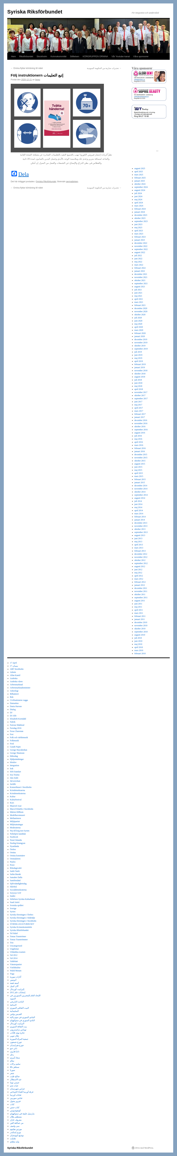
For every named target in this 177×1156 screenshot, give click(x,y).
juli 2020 (138, 317)
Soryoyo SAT (15, 893)
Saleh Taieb (15, 871)
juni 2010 (138, 641)
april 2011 (138, 610)
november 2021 (140, 277)
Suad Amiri (15, 902)
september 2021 (141, 283)
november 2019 (140, 342)
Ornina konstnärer (17, 855)
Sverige (13, 908)
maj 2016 (138, 439)
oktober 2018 (140, 373)
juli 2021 (138, 289)
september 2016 (141, 429)
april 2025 (138, 171)
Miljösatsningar (16, 824)
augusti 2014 (139, 498)
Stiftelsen (74, 56)
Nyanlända (14, 846)
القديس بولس (16, 1014)
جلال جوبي (14, 1036)
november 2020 (140, 311)
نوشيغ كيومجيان (17, 1135)
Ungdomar (14, 949)
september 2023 (141, 221)
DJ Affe (13, 715)
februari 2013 (140, 551)
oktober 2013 (140, 529)
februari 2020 (140, 333)
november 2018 (140, 370)
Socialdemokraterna (18, 890)
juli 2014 (138, 501)
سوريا (12, 1070)
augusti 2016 (139, 433)
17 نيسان (14, 666)
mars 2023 (138, 234)
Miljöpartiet (15, 821)
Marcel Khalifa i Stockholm (21, 809)
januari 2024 (139, 212)
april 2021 (138, 299)
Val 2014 (13, 958)
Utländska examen (17, 952)
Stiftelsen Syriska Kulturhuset (22, 899)
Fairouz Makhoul (17, 725)
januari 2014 (139, 520)
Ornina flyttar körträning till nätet (27, 68)
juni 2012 (138, 569)
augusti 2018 (139, 377)
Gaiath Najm (15, 747)
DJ (11, 712)
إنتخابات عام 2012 (17, 992)
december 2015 (140, 454)
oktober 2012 (140, 560)
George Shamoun (17, 753)
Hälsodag (14, 756)
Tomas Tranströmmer (19, 939)
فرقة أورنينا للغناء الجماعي (21, 1092)
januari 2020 (139, 336)
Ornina (13, 852)
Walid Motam (15, 970)
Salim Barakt (15, 874)
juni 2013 (138, 538)
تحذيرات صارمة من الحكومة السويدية (104, 68)
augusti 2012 (139, 566)
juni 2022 (138, 258)
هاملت (13, 1138)
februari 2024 (140, 209)
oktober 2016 (140, 426)
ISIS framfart (15, 771)
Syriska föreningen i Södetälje (22, 918)
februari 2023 (140, 237)
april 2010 (138, 647)
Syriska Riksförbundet (34, 12)
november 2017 (140, 392)
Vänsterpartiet (16, 964)
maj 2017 (138, 405)
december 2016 (140, 420)
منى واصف (14, 1126)
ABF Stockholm (17, 669)
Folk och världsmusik (19, 737)
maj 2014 (138, 507)
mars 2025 (138, 174)
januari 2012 (139, 585)
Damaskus (14, 703)
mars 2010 (138, 650)
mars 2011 (138, 613)
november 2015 (140, 457)
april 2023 (138, 230)
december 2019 (140, 339)
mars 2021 (138, 302)
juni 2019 (138, 355)
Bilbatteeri (14, 694)
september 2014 (141, 495)
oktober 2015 (140, 460)
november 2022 (140, 246)
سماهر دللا (14, 1067)
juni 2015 (138, 467)
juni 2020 (138, 321)
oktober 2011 (139, 594)
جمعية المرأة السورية (19, 1039)
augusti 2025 (139, 168)
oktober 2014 (140, 492)
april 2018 (138, 389)
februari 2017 (140, 414)
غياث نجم (14, 1085)
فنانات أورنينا (15, 1095)
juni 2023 (138, 224)
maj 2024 (138, 199)
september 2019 (141, 349)
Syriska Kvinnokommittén (21, 927)
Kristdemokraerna (17, 790)
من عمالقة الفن (16, 1123)
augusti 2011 (139, 600)
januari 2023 (139, 240)
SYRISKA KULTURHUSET (22, 924)
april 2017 (138, 408)
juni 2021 (138, 293)
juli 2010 (138, 638)
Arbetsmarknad (16, 684)
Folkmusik (14, 740)
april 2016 (138, 442)
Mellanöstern (15, 818)
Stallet (12, 896)
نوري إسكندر (15, 1132)
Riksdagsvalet (16, 868)
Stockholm (42, 56)
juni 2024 (138, 196)
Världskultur (15, 967)
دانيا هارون (14, 1051)
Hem (13, 56)
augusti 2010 (139, 635)
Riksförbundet (26, 56)
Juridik (13, 784)
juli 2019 (138, 352)
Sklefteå (13, 886)
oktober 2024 (140, 184)
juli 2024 (138, 193)
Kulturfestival (16, 799)
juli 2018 (138, 380)
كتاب (12, 1104)
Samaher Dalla (16, 877)
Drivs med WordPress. (144, 1148)
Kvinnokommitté (58, 56)
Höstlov (13, 762)
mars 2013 (138, 548)
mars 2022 (138, 265)
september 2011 (141, 597)
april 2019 (138, 361)
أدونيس (13, 980)
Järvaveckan (15, 781)
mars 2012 (138, 579)
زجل (12, 1054)
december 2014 (140, 485)
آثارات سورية (15, 977)
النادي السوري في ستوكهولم (22, 1020)
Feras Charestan (16, 731)
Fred (12, 743)
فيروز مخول (15, 1101)
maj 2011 (138, 607)
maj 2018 (138, 386)
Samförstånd (15, 880)
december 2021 (140, 274)
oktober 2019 (140, 345)
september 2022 (141, 249)
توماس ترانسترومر (18, 1030)
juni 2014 (138, 504)
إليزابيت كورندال (17, 989)
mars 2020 (138, 330)
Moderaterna (15, 827)
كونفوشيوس (15, 1110)
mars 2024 (138, 206)
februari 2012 (140, 582)
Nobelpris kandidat (18, 834)
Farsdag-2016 (15, 728)
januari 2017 (139, 417)
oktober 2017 (140, 395)
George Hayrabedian (18, 750)
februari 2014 (140, 516)
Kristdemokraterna (18, 793)
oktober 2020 (140, 314)
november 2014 (140, 488)
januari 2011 (139, 619)
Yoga (12, 974)
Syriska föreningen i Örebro (21, 914)
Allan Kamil (15, 675)
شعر (12, 1073)
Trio (11, 942)
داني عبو (13, 1048)
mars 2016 (138, 445)
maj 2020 (138, 324)
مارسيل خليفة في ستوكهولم (22, 1113)
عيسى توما (14, 1082)
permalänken (72, 181)
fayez (37, 79)
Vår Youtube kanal (120, 56)
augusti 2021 (139, 286)
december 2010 (140, 622)
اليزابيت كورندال (17, 1023)
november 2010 (140, 625)
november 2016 (140, 423)
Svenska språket (17, 905)
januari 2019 (139, 367)
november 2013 (140, 526)
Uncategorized (16, 946)
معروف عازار (15, 1120)
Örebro (13, 849)
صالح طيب (15, 1076)
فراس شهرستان (17, 1089)
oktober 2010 (140, 628)
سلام (12, 1061)
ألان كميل (14, 986)
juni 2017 (138, 401)
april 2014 (138, 510)
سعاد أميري (15, 1057)
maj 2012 (138, 572)
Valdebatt (14, 961)
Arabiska (13, 678)
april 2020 (138, 327)
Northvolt (14, 837)
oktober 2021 (140, 280)
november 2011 (140, 591)
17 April (13, 663)
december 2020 (140, 308)
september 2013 (141, 532)
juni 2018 (138, 383)
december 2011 (140, 588)
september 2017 (141, 398)
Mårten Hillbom (17, 812)
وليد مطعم (14, 1141)
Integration (14, 765)
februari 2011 (140, 616)
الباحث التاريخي (17, 1002)
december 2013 (140, 523)
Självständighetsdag (18, 883)
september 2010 (141, 632)
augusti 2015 (139, 464)
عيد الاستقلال (15, 1079)
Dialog (13, 709)
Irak (11, 768)
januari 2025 (139, 181)
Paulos (13, 862)
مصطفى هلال (16, 1117)
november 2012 (140, 557)
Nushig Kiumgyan (17, 843)
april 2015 (138, 473)
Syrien (12, 911)
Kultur (12, 796)
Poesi (12, 865)
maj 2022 (138, 261)
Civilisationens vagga (19, 700)
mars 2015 (138, 476)
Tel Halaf (14, 933)
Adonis (13, 672)
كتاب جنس (14, 1107)
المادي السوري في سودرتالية (22, 1017)
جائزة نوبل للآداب (17, 1033)
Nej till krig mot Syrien (19, 831)
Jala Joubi (14, 778)
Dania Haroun (16, 706)
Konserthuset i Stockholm (21, 787)
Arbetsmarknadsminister (20, 687)
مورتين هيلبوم (16, 1129)
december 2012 (140, 554)
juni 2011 (138, 604)
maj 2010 (138, 644)
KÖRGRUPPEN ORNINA (95, 56)
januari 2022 (139, 271)
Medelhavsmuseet (17, 815)
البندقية (13, 1005)
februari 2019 (140, 364)
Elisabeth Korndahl (18, 719)
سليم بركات (15, 1064)
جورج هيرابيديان (17, 1045)
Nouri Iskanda (16, 840)
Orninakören (15, 858)
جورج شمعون (16, 1042)
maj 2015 (138, 470)
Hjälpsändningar (17, 759)
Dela (23, 174)
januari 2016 (139, 451)
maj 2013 (138, 541)
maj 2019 (138, 358)
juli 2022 (138, 255)
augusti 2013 (139, 535)
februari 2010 (140, 653)
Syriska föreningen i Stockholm (23, 921)
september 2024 (141, 187)
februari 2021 (140, 305)
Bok (11, 697)
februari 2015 (140, 479)
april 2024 (138, 202)
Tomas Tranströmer (18, 936)
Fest (11, 734)
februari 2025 (140, 178)
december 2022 (140, 243)
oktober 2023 (140, 218)
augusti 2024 (139, 190)
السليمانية (14, 1011)
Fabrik (12, 722)
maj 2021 (138, 296)
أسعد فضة (14, 983)
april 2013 (138, 544)
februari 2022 (140, 268)
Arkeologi (14, 691)
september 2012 (141, 563)
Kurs (12, 803)
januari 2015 (139, 482)
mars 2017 (138, 411)
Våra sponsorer (141, 56)
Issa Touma (15, 775)
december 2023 (140, 215)
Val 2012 (13, 955)
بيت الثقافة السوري (18, 1026)
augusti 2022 (139, 252)
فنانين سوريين (16, 1098)
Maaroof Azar (16, 806)
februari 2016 (140, 448)
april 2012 (138, 576)
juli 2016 (138, 436)
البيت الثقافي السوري (19, 1008)
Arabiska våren (16, 681)
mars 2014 (138, 513)
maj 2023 (138, 227)
